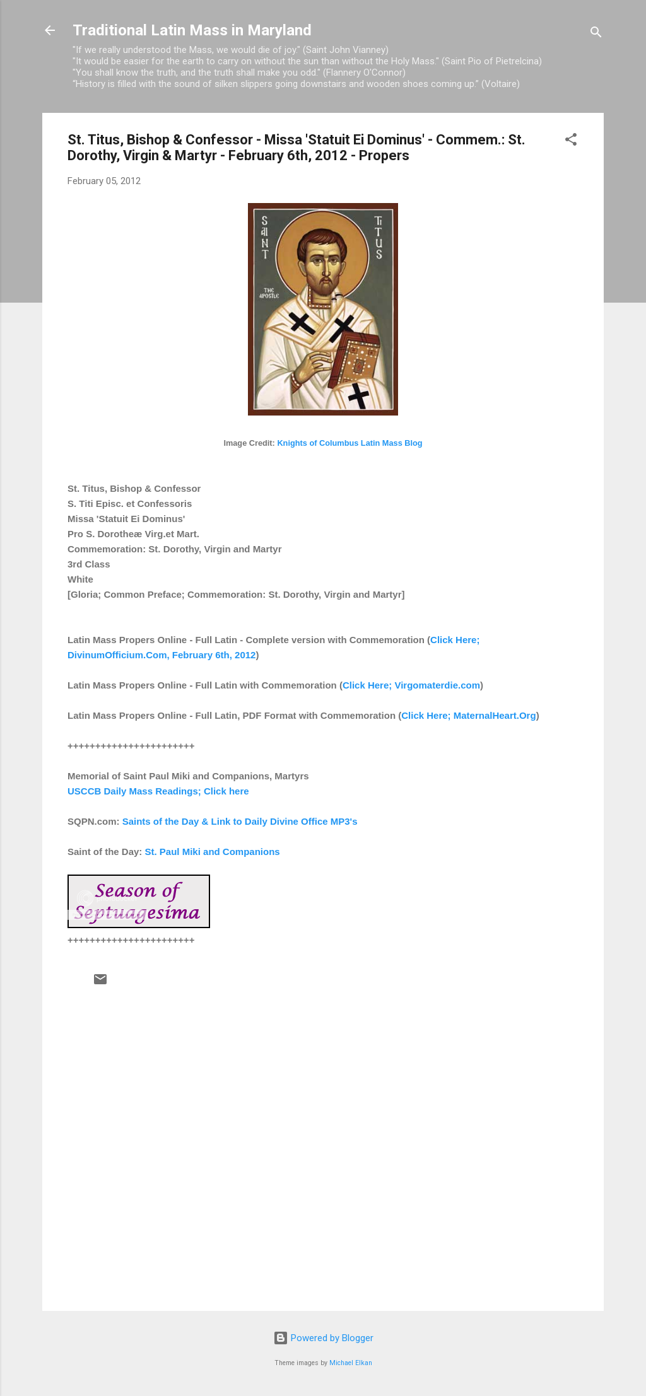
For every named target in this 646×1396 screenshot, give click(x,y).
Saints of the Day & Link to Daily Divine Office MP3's (240, 821)
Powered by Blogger (323, 1338)
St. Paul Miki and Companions (212, 851)
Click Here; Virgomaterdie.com (411, 685)
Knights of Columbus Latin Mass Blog (349, 443)
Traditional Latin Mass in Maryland (192, 30)
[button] (570, 141)
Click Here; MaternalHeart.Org (468, 715)
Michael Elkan (350, 1363)
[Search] (596, 34)
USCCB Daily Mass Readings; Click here (158, 791)
